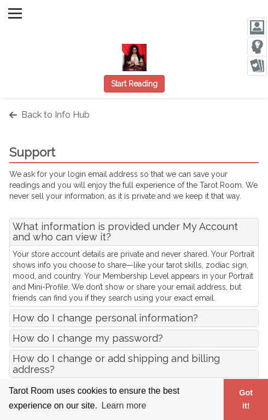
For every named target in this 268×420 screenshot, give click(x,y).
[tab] (134, 232)
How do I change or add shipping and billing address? (116, 364)
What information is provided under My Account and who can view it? (125, 232)
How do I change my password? (88, 338)
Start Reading (134, 83)
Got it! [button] (246, 399)
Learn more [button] (124, 405)
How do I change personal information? (105, 318)
